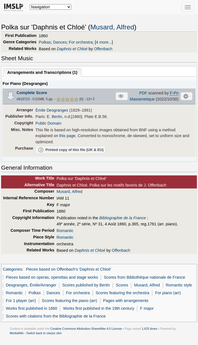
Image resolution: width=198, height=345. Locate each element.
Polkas (45, 42)
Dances (60, 42)
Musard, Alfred (112, 27)
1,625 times (149, 328)
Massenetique (142, 99)
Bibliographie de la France (122, 218)
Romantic (65, 230)
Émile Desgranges (51, 110)
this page (67, 136)
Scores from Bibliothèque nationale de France (144, 277)
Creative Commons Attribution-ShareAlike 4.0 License (86, 328)
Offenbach (103, 49)
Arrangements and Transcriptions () (42, 72)
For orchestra (81, 42)
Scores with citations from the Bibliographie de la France (56, 316)
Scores (122, 285)
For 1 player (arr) (21, 300)
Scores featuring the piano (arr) (69, 300)
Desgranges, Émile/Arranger (31, 285)
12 (88, 99)
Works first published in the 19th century (98, 308)
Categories (12, 269)
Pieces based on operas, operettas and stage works (52, 277)
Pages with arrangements (126, 300)
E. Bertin (54, 116)
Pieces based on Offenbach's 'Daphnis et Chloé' (68, 269)
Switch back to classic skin (44, 333)
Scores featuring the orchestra (122, 293)
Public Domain (48, 123)
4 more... (104, 42)
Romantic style (179, 285)
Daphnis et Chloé (72, 49)
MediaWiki (17, 333)
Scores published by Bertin (86, 285)
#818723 (23, 99)
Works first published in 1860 (31, 308)
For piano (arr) (168, 293)
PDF (143, 93)
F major (147, 308)
